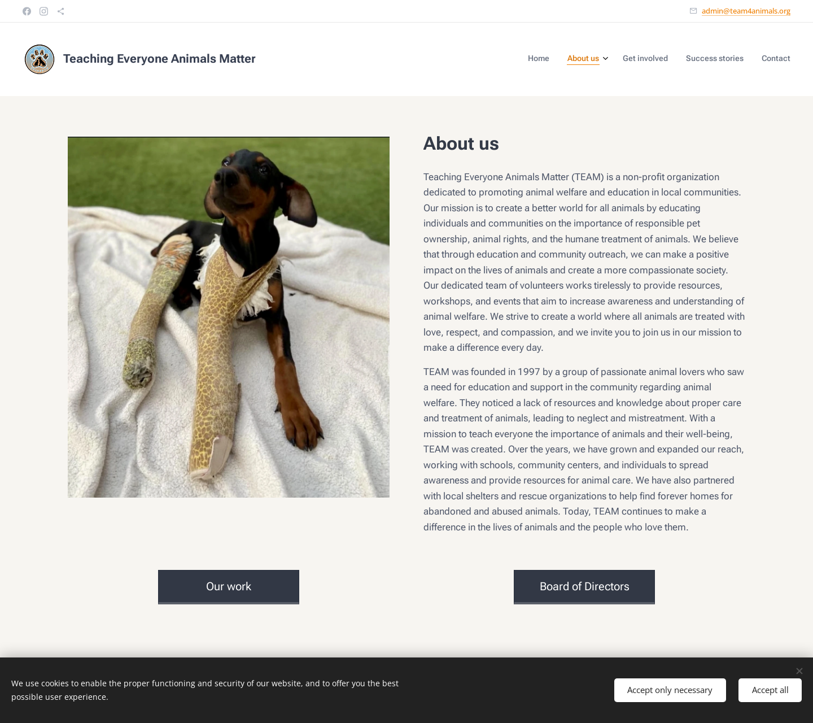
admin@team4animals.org (746, 11)
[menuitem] (716, 59)
